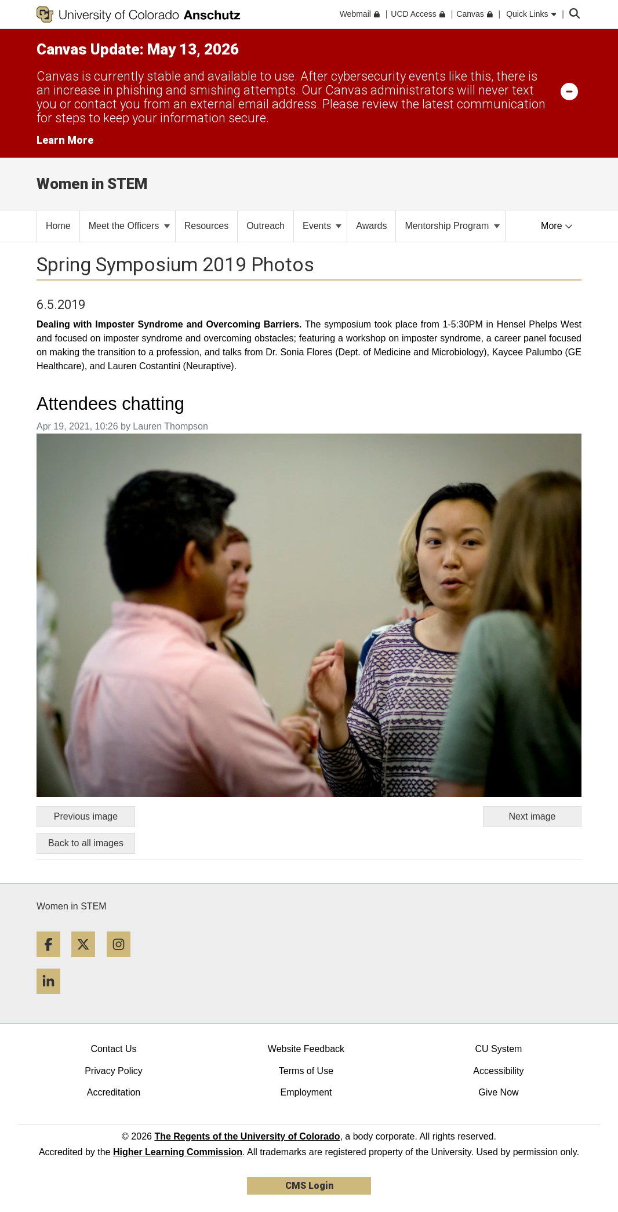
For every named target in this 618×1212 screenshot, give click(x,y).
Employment (306, 1092)
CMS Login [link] (309, 1185)
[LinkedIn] (53, 998)
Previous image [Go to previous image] (86, 816)
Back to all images (85, 843)
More (557, 226)
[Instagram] (123, 961)
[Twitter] (87, 961)
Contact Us (113, 1049)
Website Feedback (306, 1049)
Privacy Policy (114, 1071)
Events (322, 226)
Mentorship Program (452, 226)
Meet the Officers (129, 226)
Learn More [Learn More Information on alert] (65, 140)
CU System (498, 1049)
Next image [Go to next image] (532, 816)
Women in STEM (72, 906)
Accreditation (114, 1092)
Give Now (498, 1092)
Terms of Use (306, 1071)
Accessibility (498, 1071)
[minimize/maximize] (569, 91)
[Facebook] (53, 961)
